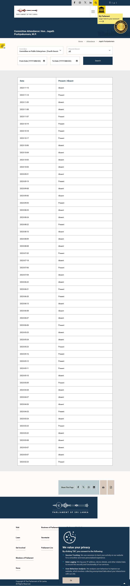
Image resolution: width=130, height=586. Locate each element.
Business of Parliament (50, 528)
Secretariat (45, 538)
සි (110, 3)
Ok (71, 580)
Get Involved (20, 548)
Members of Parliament (24, 558)
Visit (17, 528)
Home (80, 42)
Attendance (91, 42)
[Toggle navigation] (93, 11)
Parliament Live (47, 548)
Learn (18, 538)
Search (98, 61)
